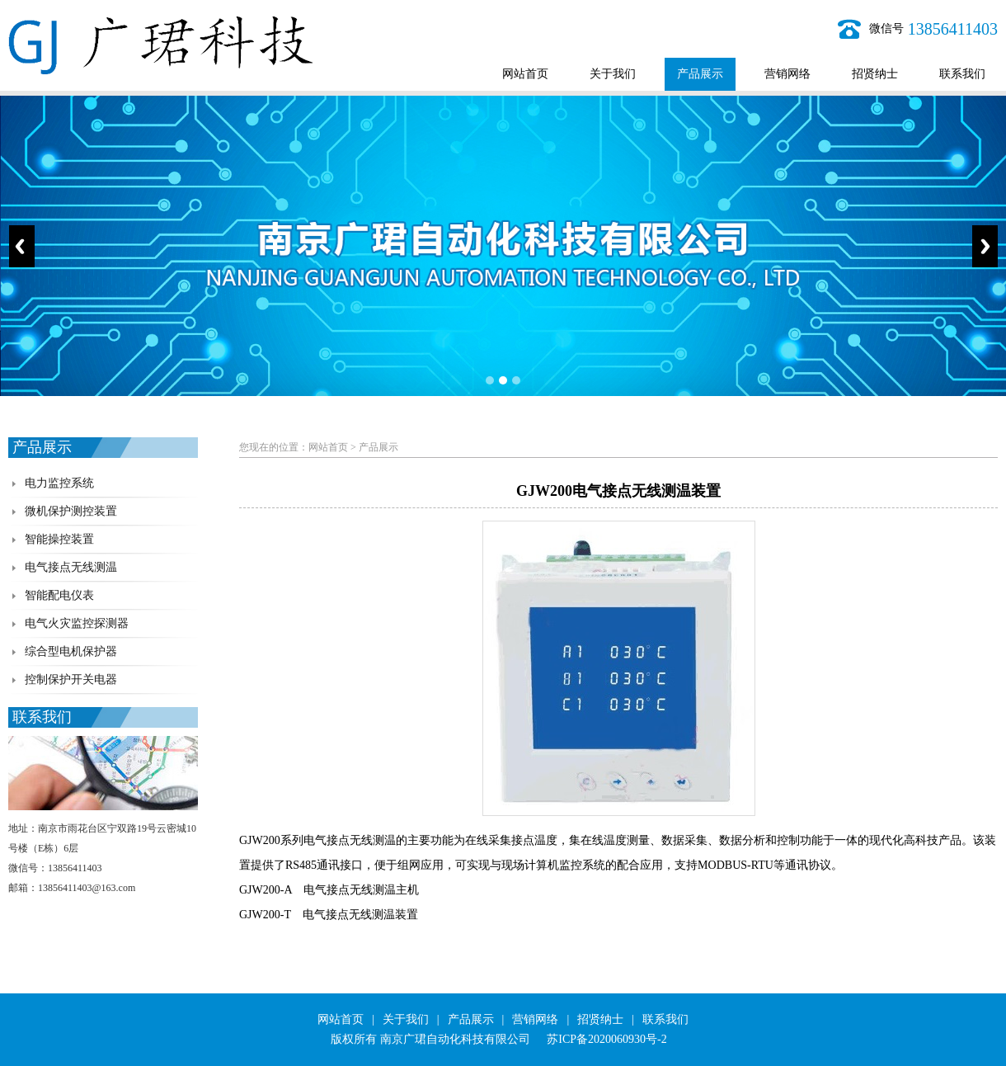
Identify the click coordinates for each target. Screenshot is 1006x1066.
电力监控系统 (59, 483)
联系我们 (962, 74)
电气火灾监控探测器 (77, 623)
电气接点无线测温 (71, 567)
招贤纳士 (875, 74)
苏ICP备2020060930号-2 (606, 1039)
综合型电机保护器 (71, 651)
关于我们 (613, 74)
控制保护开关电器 (71, 679)
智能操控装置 (59, 539)
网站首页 (525, 74)
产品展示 (700, 74)
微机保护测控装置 (71, 511)
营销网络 (787, 74)
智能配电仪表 (59, 595)
